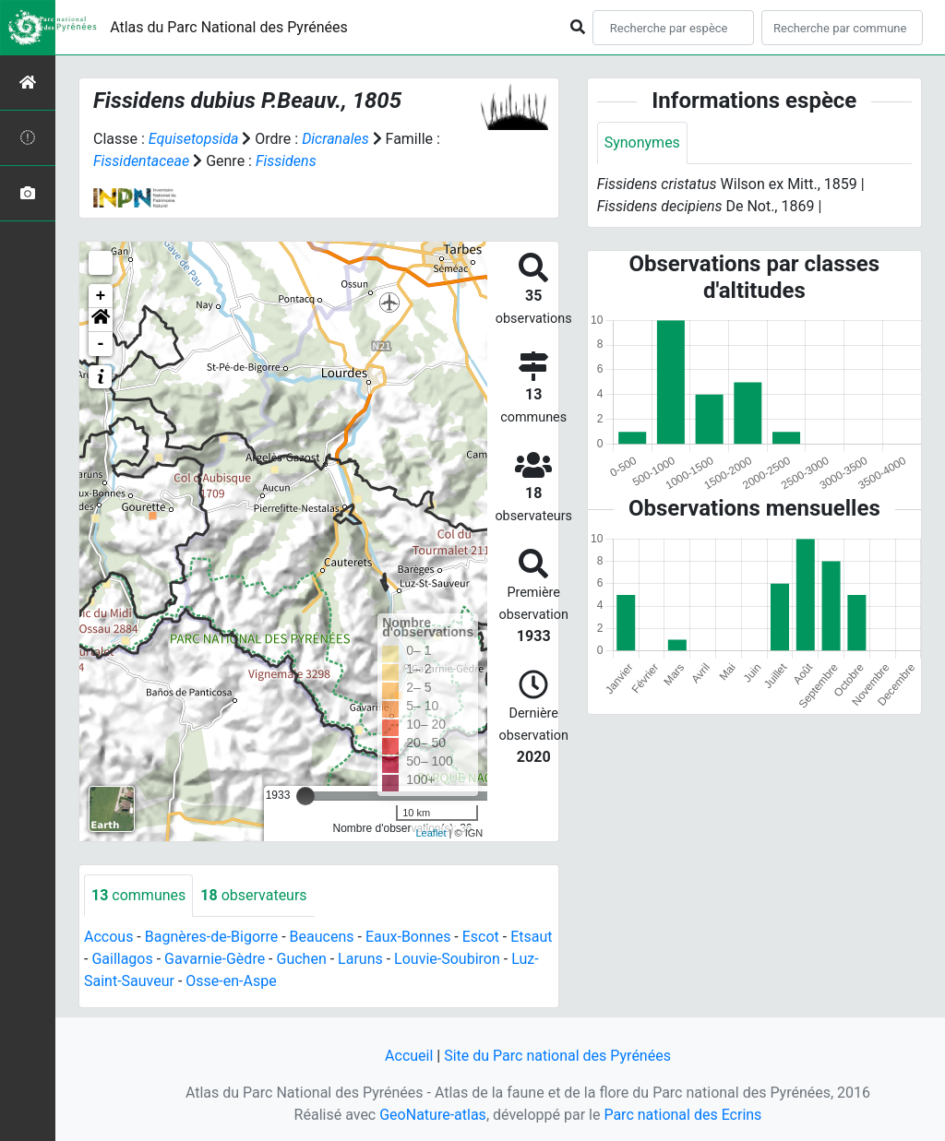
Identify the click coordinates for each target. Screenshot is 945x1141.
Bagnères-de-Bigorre (212, 936)
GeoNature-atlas (432, 1114)
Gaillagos (121, 959)
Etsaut (531, 936)
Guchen (302, 959)
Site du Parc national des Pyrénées (557, 1055)
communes (138, 895)
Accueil (409, 1055)
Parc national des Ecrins (682, 1114)
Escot (480, 936)
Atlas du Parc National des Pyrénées (229, 27)
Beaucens (322, 936)
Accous (108, 936)
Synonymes (642, 142)
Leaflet (430, 832)
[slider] (305, 796)
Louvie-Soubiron (447, 959)
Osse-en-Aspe (230, 981)
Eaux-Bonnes (407, 936)
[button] (101, 320)
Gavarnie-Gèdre (214, 959)
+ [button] (101, 296)
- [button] (101, 344)
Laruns (360, 959)
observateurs (253, 895)
